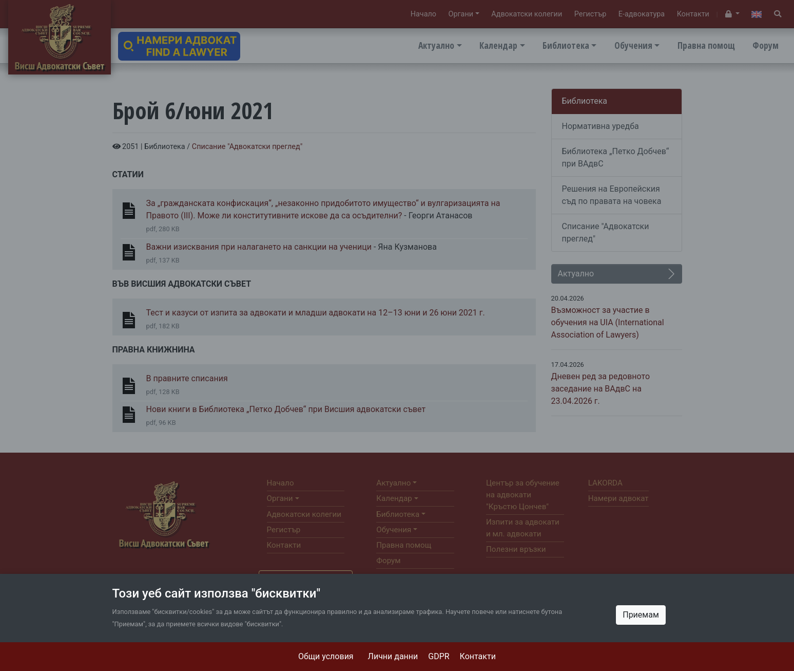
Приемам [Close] (641, 615)
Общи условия (326, 656)
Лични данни (393, 656)
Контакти (478, 656)
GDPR (438, 656)
